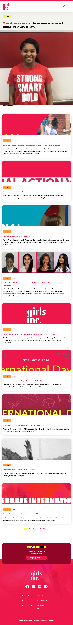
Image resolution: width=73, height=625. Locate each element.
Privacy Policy (41, 596)
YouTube (45, 586)
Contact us (26, 596)
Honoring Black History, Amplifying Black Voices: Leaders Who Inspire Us (29, 334)
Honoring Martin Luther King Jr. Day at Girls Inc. (19, 469)
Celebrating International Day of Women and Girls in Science (24, 381)
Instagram (33, 586)
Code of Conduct (42, 601)
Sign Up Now (35, 558)
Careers (25, 601)
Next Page (44, 529)
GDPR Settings (40, 607)
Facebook (27, 586)
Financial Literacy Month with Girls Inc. (16, 236)
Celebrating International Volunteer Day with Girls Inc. (22, 514)
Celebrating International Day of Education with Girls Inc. (23, 425)
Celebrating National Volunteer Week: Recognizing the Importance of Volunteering (32, 145)
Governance (26, 606)
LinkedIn (39, 586)
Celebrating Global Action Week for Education (19, 192)
